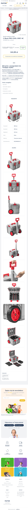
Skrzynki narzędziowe (8, 8)
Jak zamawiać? (20, 484)
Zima (7, 497)
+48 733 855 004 (9, 425)
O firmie (7, 481)
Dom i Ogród (7, 492)
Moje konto (20, 481)
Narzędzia (2, 8)
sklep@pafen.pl (19, 425)
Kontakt (7, 486)
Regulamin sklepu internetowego (7, 484)
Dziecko (7, 493)
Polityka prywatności (7, 483)
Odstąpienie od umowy (20, 486)
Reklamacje (21, 483)
